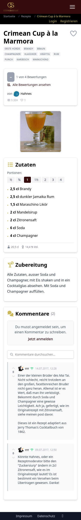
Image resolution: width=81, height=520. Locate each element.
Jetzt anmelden (40, 339)
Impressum (24, 516)
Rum (56, 54)
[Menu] (72, 7)
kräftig (45, 54)
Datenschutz (46, 516)
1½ (36, 180)
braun (41, 48)
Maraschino (40, 59)
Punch (9, 59)
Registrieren (69, 21)
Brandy (28, 48)
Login (53, 21)
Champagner (13, 54)
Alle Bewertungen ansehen (29, 85)
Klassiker (30, 54)
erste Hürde (12, 48)
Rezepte (26, 16)
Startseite (9, 16)
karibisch (23, 59)
